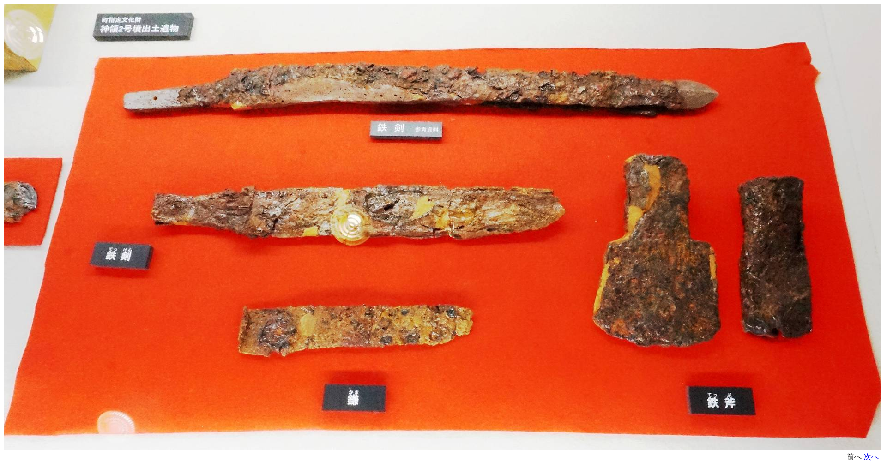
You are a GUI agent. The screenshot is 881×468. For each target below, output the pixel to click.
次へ (871, 457)
